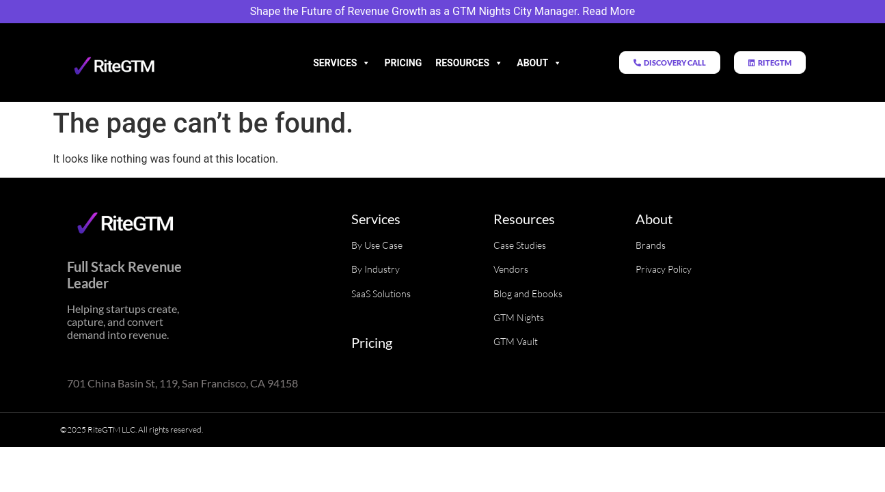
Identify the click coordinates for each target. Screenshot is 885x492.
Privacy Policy (664, 269)
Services (341, 63)
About (539, 63)
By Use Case (377, 245)
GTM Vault (515, 341)
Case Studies (519, 245)
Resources (469, 63)
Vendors (510, 269)
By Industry (375, 269)
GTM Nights (518, 317)
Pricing (403, 62)
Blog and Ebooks (527, 293)
